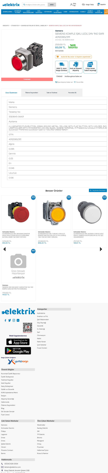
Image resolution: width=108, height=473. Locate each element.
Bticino (39, 383)
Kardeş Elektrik (42, 374)
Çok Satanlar (98, 11)
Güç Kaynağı (39, 11)
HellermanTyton (42, 396)
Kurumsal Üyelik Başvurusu (10, 319)
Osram (3, 393)
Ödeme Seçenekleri (8, 351)
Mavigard (40, 386)
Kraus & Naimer (42, 399)
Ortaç (39, 389)
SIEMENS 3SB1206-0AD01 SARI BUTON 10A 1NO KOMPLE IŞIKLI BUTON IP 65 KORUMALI (89, 234)
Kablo (83, 11)
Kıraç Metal (5, 432)
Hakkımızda (5, 348)
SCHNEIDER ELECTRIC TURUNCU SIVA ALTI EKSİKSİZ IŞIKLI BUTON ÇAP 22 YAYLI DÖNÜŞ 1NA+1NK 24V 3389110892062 (16, 235)
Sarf (65, 11)
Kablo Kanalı (90, 11)
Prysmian (40, 393)
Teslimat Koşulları (7, 326)
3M (38, 377)
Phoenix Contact (7, 396)
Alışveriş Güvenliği (7, 345)
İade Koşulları (5, 329)
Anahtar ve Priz (17, 11)
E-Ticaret (47, 470)
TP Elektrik (40, 380)
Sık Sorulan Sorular (7, 357)
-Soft (42, 470)
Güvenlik (48, 11)
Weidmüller (41, 371)
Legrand (4, 380)
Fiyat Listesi (5, 361)
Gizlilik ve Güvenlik (7, 335)
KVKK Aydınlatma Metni (9, 338)
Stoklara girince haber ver (73, 76)
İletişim (3, 342)
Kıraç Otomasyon (7, 435)
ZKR (2, 442)
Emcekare (4, 445)
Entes (3, 386)
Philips (3, 377)
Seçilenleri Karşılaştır (98, 190)
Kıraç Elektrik (5, 429)
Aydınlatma (7, 11)
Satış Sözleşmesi (7, 332)
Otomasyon (73, 11)
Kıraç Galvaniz (6, 438)
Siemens (76, 232)
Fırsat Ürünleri (42, 294)
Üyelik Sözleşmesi (7, 323)
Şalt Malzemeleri (28, 11)
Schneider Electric (8, 232)
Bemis (3, 399)
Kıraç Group (5, 426)
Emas (3, 383)
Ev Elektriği (58, 11)
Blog (2, 354)
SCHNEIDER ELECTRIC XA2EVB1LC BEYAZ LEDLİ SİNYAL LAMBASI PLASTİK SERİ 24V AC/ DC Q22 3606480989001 (53, 235)
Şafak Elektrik (6, 389)
